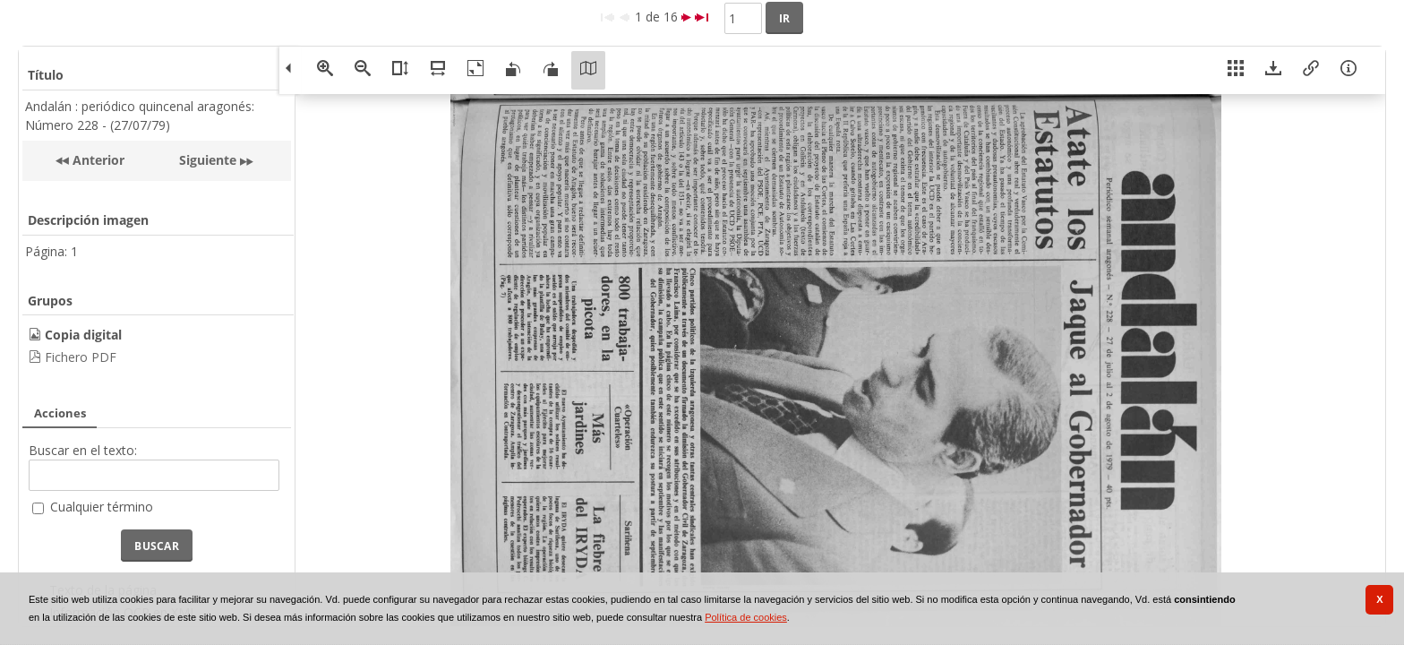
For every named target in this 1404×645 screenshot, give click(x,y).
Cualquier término (101, 506)
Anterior (96, 159)
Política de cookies (746, 617)
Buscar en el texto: (83, 450)
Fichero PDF (80, 357)
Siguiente (208, 159)
